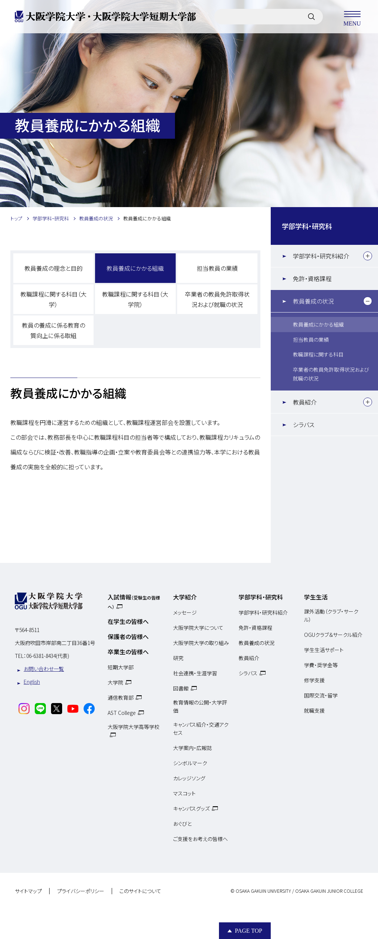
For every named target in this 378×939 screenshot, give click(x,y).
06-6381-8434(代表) (47, 655)
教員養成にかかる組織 (135, 268)
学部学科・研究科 (307, 226)
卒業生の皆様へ (128, 651)
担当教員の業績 (217, 268)
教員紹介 (305, 402)
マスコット (184, 793)
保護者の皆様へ (128, 636)
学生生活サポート (324, 649)
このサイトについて (140, 891)
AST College (122, 712)
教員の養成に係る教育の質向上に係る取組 (53, 330)
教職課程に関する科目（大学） (53, 299)
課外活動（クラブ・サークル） (331, 615)
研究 (178, 658)
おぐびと (182, 823)
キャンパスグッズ (191, 808)
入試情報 (134, 601)
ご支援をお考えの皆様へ (200, 838)
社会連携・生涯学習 (195, 673)
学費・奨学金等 (321, 665)
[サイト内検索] (311, 16)
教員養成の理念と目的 (53, 268)
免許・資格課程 (312, 278)
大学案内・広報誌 (192, 747)
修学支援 (314, 680)
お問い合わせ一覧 (44, 668)
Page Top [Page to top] (248, 931)
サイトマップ (28, 891)
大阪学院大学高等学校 (133, 726)
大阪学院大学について (198, 627)
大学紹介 (185, 596)
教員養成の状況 (313, 301)
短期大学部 (121, 667)
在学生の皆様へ (128, 621)
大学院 (115, 682)
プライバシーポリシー (80, 891)
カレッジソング (189, 778)
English (32, 681)
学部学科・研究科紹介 (321, 255)
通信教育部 (121, 697)
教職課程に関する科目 (318, 354)
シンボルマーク (190, 763)
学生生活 (316, 596)
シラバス (303, 424)
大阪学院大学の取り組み (201, 642)
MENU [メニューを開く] (352, 16)
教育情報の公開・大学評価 (200, 706)
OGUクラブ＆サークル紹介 (333, 634)
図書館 (181, 688)
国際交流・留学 (321, 695)
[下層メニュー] (367, 256)
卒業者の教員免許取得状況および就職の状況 (217, 299)
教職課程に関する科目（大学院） (135, 299)
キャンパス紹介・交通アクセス (201, 728)
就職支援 (314, 710)
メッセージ (185, 612)
